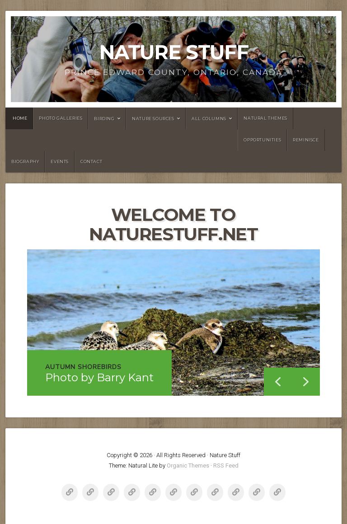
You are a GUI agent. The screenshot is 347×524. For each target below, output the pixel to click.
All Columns (209, 118)
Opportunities (262, 139)
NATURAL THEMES (265, 118)
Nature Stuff (174, 52)
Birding (104, 118)
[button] (306, 382)
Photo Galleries (60, 118)
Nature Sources (153, 118)
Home (20, 118)
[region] (173, 322)
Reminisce (306, 139)
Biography (25, 161)
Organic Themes (188, 465)
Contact (91, 161)
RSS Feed (226, 465)
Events (60, 161)
